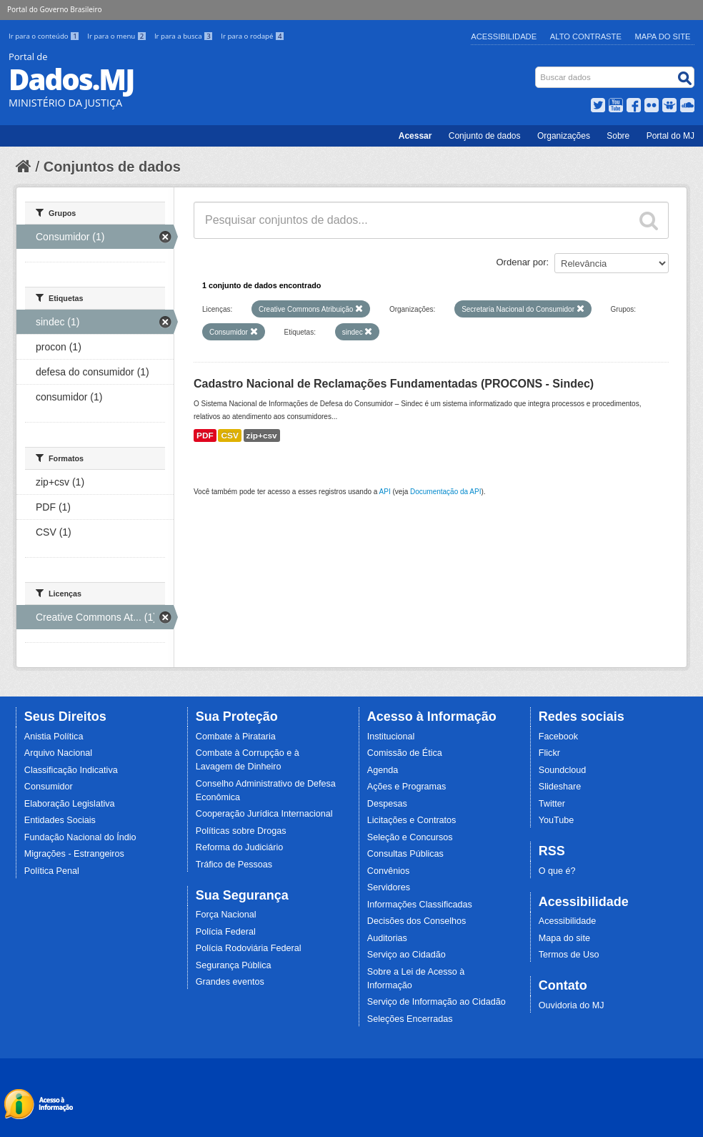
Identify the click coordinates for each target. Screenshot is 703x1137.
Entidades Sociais (60, 820)
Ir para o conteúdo (45, 36)
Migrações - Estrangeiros (74, 854)
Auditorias (387, 938)
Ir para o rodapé (252, 36)
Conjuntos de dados (112, 166)
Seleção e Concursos (410, 837)
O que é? (557, 871)
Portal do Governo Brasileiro (54, 9)
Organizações (563, 136)
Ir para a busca (184, 36)
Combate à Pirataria (236, 737)
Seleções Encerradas (410, 1019)
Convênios (388, 871)
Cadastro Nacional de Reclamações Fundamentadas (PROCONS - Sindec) (394, 384)
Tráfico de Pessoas (234, 865)
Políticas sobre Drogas (241, 831)
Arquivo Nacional (58, 753)
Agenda (382, 770)
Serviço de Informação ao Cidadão (436, 1002)
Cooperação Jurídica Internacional (264, 814)
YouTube (556, 820)
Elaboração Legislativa (69, 804)
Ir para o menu (118, 36)
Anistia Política (54, 737)
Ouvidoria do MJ (571, 1005)
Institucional (391, 737)
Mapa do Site (663, 36)
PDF (205, 435)
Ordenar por (522, 262)
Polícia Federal (226, 932)
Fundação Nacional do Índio (80, 837)
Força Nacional (226, 915)
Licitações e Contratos (412, 820)
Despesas (387, 804)
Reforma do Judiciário (240, 847)
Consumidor (48, 787)
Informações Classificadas (419, 905)
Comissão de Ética (404, 753)
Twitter (552, 804)
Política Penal (51, 871)
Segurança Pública (233, 965)
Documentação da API (446, 492)
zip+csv (261, 435)
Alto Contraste (586, 36)
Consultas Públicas (405, 854)
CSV (229, 435)
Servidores (388, 887)
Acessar (415, 136)
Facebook (558, 737)
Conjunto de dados (485, 136)
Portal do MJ (670, 136)
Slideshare (560, 787)
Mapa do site (564, 938)
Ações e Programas (407, 787)
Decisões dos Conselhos (417, 921)
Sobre (618, 136)
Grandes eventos (230, 982)
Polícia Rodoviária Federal (248, 948)
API (385, 492)
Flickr (549, 753)
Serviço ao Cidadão (406, 955)
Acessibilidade (504, 36)
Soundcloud (563, 770)
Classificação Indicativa (71, 770)
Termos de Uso (569, 955)
